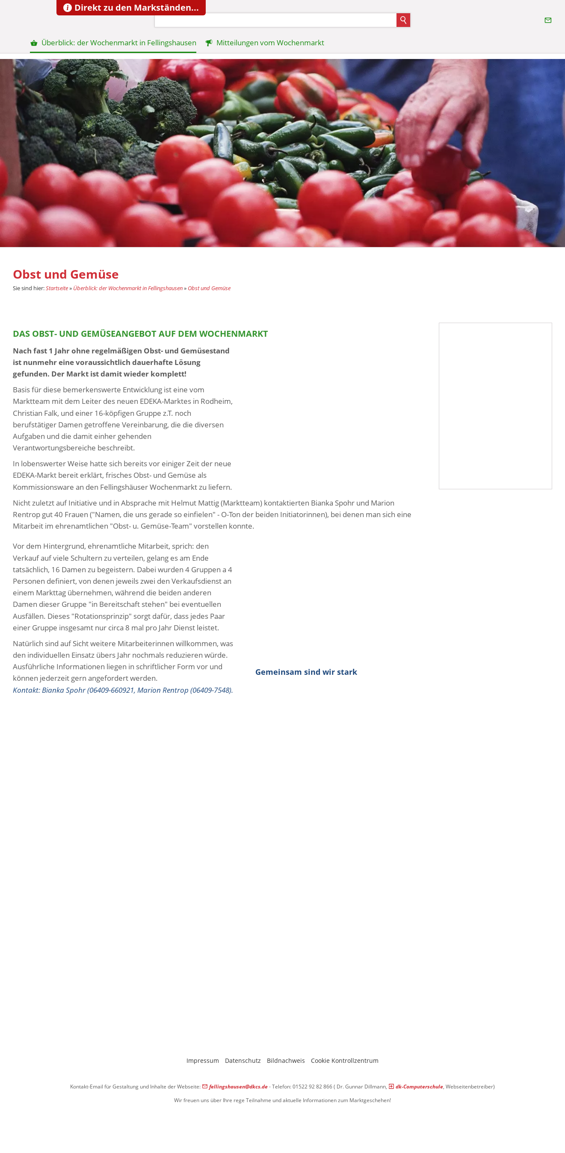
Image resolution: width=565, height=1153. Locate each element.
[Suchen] (275, 20)
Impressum (202, 1060)
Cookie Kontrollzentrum (345, 1060)
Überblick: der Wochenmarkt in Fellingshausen (128, 288)
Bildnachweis (286, 1060)
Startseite (57, 288)
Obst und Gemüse (209, 288)
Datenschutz (243, 1060)
